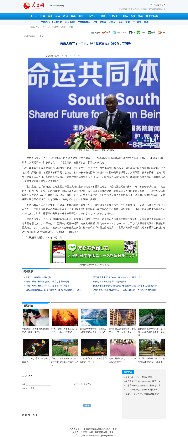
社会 (58, 16)
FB (132, 32)
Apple (95, 32)
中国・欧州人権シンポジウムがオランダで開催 (47, 286)
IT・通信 (136, 22)
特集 (103, 16)
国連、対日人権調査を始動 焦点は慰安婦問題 (47, 281)
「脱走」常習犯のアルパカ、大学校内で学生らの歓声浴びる (64, 361)
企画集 (144, 9)
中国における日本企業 (51, 22)
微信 (151, 32)
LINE (141, 32)
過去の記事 (152, 16)
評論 (125, 16)
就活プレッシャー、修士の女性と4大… (143, 394)
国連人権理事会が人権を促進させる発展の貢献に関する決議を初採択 (125, 286)
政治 (65, 16)
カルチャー (92, 16)
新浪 (106, 32)
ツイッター (119, 32)
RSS (161, 32)
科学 (73, 16)
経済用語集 (70, 22)
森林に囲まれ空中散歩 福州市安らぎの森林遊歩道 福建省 (151, 332)
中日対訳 (123, 9)
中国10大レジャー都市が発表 (138, 377)
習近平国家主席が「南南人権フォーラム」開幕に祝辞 (118, 277)
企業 (95, 22)
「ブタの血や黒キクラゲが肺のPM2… (142, 390)
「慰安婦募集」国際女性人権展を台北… (143, 385)
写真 (133, 16)
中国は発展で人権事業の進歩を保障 (109, 281)
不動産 (112, 22)
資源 (146, 22)
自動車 (103, 22)
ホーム (33, 16)
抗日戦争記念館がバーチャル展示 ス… (143, 381)
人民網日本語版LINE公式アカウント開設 (94, 253)
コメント (113, 16)
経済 (50, 16)
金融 (120, 22)
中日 (80, 16)
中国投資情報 (84, 22)
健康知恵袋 (133, 9)
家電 (127, 22)
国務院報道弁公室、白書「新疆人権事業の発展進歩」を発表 (53, 290)
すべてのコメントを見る (81, 384)
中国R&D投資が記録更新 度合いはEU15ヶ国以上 (48, 27)
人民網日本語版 (29, 36)
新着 (42, 16)
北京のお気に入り (157, 9)
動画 (140, 16)
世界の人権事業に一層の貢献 (39, 277)
